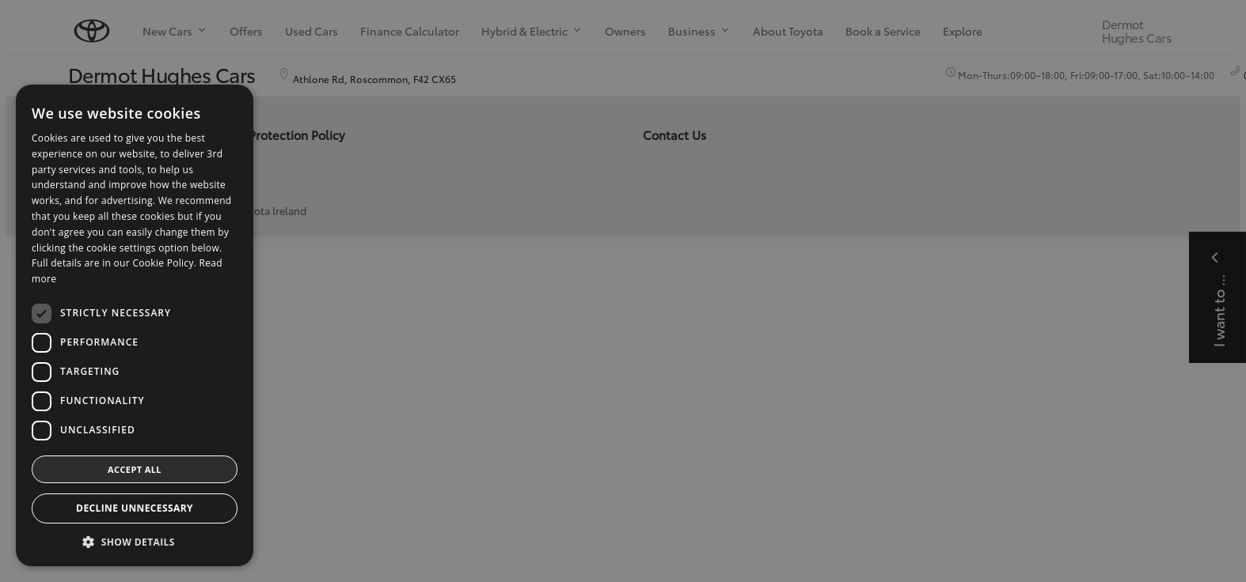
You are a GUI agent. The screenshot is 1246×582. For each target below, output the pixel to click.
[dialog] (623, 291)
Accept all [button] (134, 469)
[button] (134, 542)
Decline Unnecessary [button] (134, 508)
